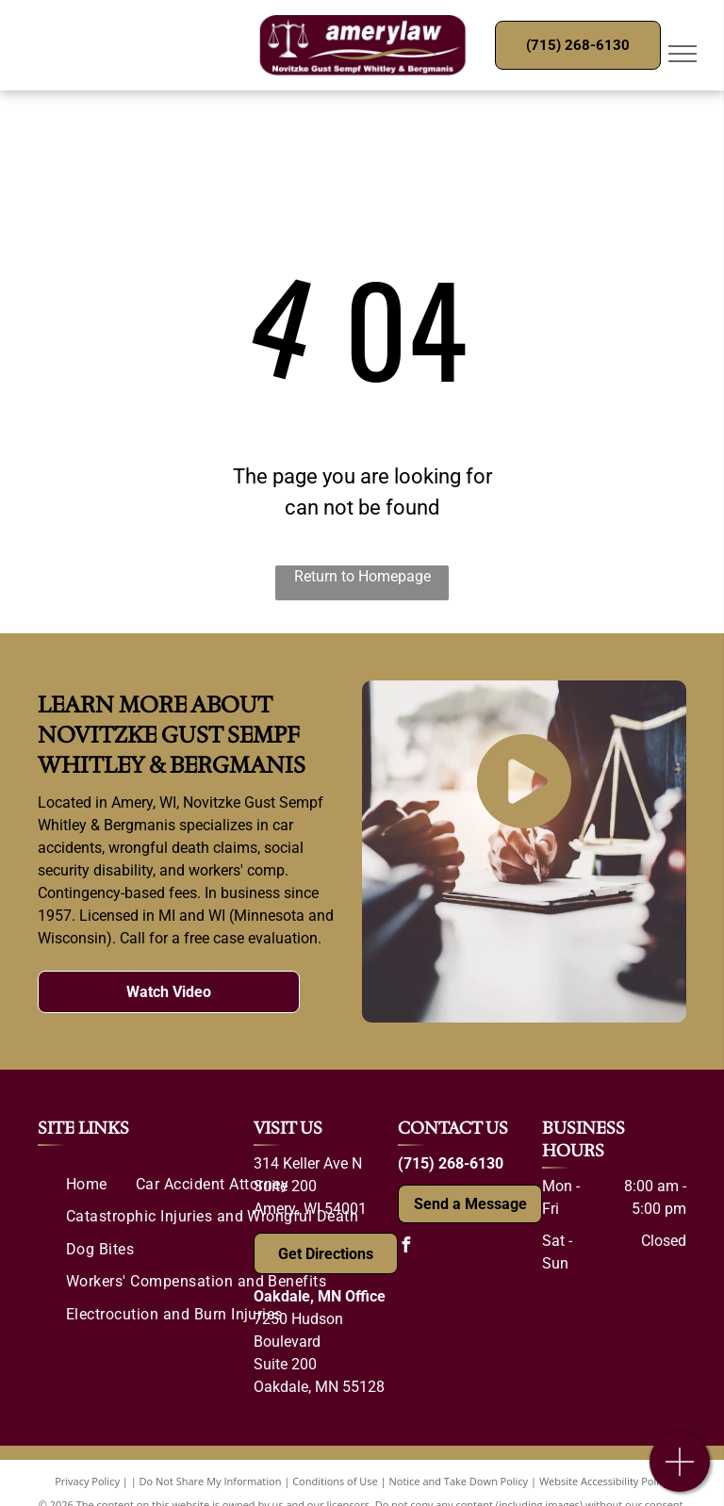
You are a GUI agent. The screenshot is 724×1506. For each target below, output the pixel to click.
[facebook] (405, 1247)
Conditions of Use (335, 1481)
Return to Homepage (362, 576)
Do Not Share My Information (211, 1481)
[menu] (682, 53)
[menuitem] (87, 1185)
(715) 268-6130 (450, 1163)
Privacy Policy (87, 1481)
